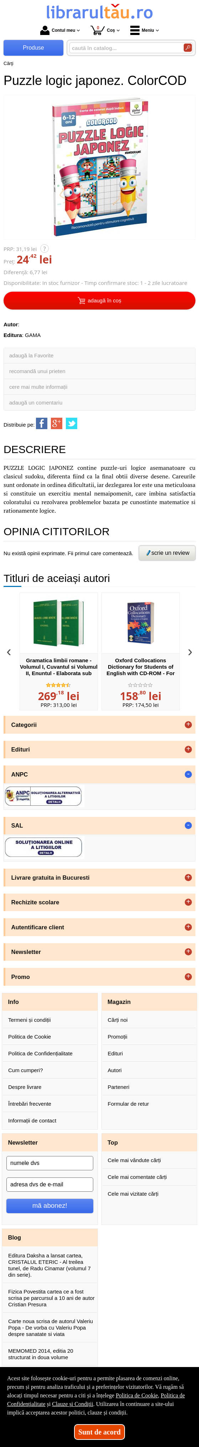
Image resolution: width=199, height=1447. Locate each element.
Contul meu (57, 30)
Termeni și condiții (29, 1020)
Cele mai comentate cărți (137, 1177)
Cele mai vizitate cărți (133, 1194)
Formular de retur (128, 1104)
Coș (102, 30)
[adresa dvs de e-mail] (49, 1184)
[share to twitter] (71, 423)
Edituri (115, 1053)
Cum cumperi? (25, 1070)
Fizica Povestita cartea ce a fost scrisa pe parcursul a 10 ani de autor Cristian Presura (51, 1297)
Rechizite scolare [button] (35, 902)
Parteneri (119, 1087)
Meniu (142, 30)
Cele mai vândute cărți (134, 1160)
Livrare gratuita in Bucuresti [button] (50, 877)
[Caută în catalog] (188, 48)
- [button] (188, 774)
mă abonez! (49, 1205)
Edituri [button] (20, 749)
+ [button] (188, 724)
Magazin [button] (119, 1002)
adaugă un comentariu (35, 403)
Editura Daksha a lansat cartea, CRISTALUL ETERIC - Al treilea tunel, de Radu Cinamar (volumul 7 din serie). (49, 1265)
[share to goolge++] (56, 423)
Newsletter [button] (26, 952)
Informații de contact (32, 1120)
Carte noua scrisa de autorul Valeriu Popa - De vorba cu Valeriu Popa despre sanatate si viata (50, 1327)
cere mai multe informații (38, 387)
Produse (33, 48)
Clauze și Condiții (72, 1404)
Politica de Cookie (29, 1037)
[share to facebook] (41, 423)
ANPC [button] (19, 774)
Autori (115, 1070)
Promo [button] (20, 977)
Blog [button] (14, 1237)
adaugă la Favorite (31, 355)
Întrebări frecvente (29, 1104)
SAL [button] (17, 825)
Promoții (117, 1037)
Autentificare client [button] (37, 927)
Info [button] (13, 1002)
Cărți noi (118, 1020)
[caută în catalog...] (123, 48)
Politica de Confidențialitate (40, 1053)
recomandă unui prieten (37, 371)
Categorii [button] (24, 725)
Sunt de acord (99, 1432)
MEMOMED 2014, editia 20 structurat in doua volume (40, 1354)
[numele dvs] (49, 1163)
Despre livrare (24, 1087)
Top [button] (113, 1142)
